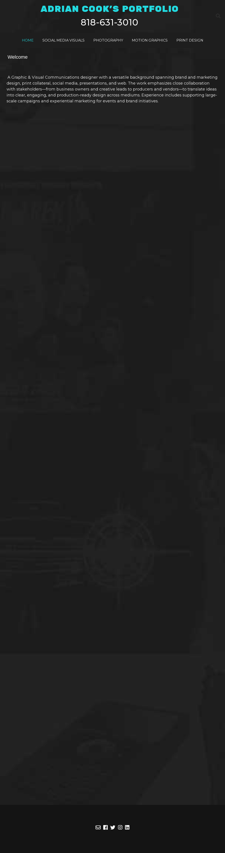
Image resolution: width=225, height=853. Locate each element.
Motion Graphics (150, 40)
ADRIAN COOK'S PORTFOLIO (109, 9)
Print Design (189, 40)
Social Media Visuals (63, 40)
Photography (108, 40)
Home (28, 40)
